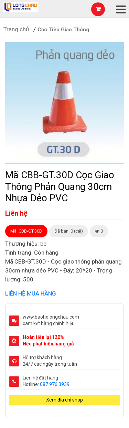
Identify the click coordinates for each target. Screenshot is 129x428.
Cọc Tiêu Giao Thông (63, 29)
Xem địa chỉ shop (64, 400)
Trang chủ (16, 29)
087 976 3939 (54, 384)
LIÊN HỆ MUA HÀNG (30, 293)
